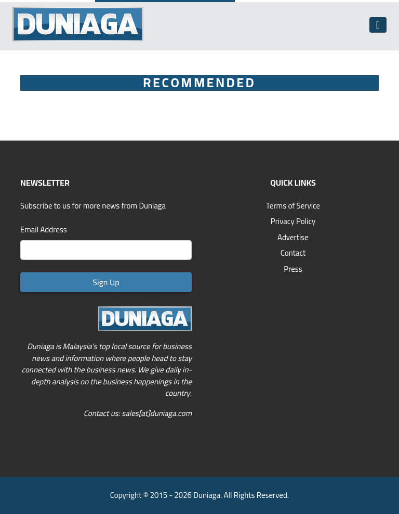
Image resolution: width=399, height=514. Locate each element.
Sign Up (105, 282)
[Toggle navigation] (378, 25)
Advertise (293, 237)
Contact (293, 252)
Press (293, 268)
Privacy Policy (293, 221)
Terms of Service (293, 205)
